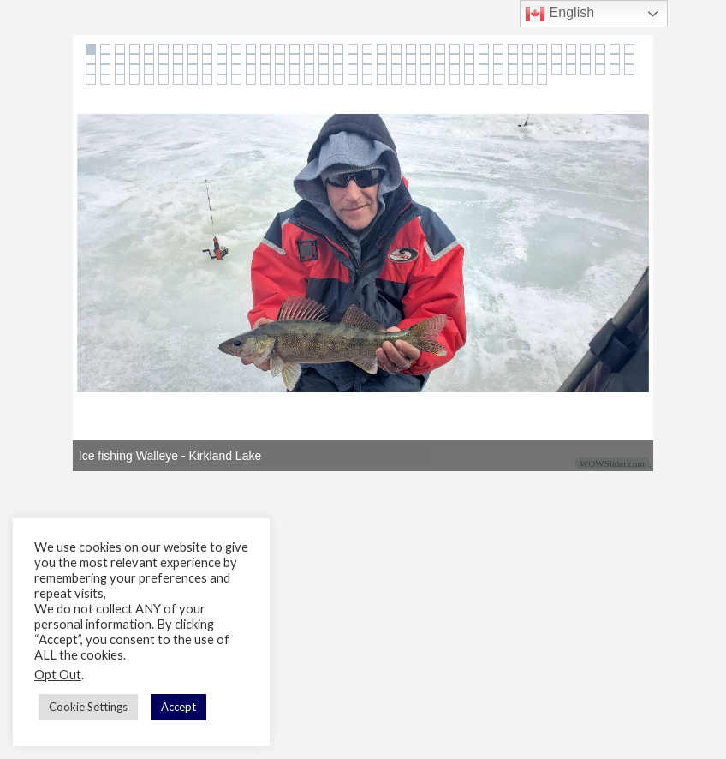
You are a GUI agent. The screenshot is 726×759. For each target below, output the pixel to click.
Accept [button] (178, 707)
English (559, 13)
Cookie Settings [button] (88, 707)
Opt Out (57, 674)
